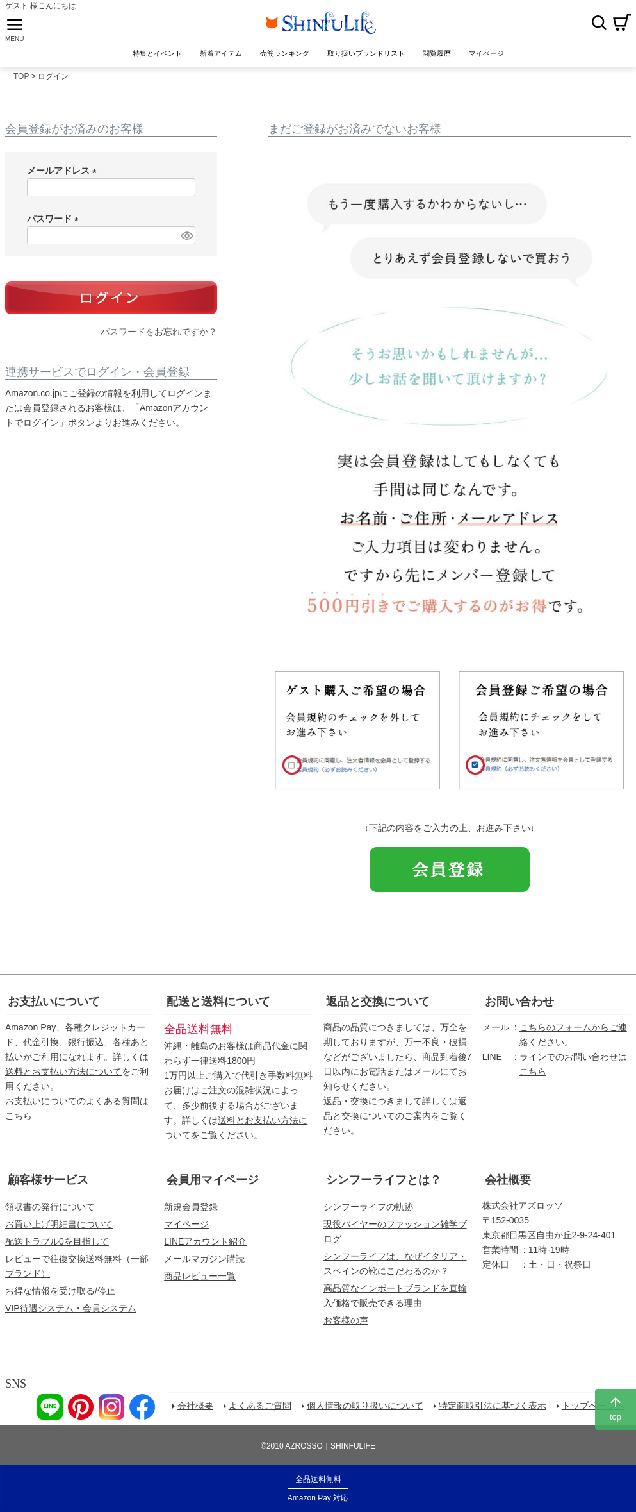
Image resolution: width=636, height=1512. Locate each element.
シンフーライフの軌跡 (368, 1212)
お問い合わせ (519, 1006)
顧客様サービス (48, 1185)
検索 (599, 25)
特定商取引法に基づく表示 (494, 1412)
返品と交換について (378, 1006)
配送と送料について (218, 1006)
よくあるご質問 (261, 1412)
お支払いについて (54, 1006)
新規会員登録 (191, 1212)
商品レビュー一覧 (200, 1281)
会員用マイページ (213, 1185)
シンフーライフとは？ (383, 1185)
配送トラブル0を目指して (57, 1246)
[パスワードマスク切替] (186, 240)
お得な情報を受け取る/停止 (60, 1296)
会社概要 (508, 1185)
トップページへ (594, 1412)
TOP (21, 81)
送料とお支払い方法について (63, 1076)
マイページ (186, 1229)
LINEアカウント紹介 (205, 1246)
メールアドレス (64, 176)
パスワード (55, 224)
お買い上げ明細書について (59, 1229)
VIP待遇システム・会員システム (70, 1313)
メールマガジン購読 (204, 1264)
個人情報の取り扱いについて (366, 1412)
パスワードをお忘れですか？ (159, 337)
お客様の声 (345, 1325)
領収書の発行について (50, 1212)
